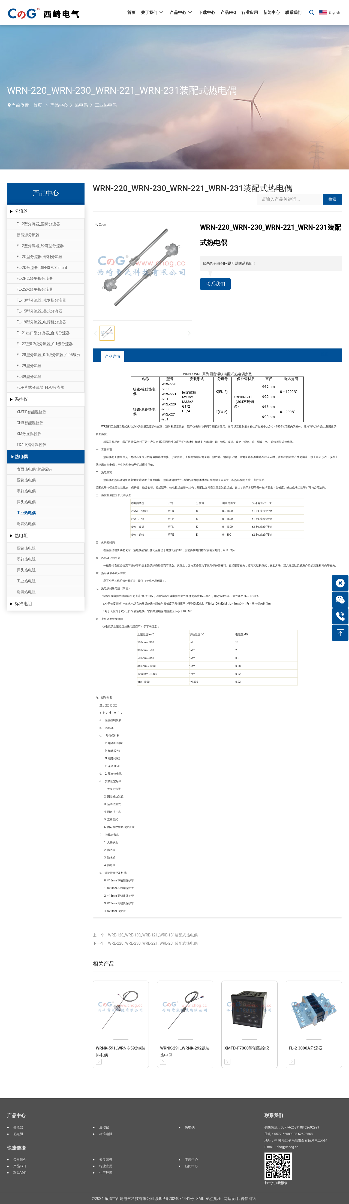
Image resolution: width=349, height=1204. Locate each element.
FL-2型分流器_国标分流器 (38, 224)
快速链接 (16, 1148)
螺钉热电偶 (26, 491)
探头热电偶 (26, 502)
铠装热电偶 (26, 523)
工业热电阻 (26, 581)
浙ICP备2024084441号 (174, 1198)
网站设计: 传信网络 (240, 1198)
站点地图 (213, 1198)
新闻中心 (191, 1166)
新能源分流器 (28, 235)
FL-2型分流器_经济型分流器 (40, 246)
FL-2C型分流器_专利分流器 (39, 256)
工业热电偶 (106, 105)
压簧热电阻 (26, 548)
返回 (320, 356)
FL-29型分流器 (29, 365)
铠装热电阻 (26, 592)
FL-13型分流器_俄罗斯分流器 (41, 300)
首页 (37, 105)
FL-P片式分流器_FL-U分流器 (40, 387)
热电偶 (81, 105)
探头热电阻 (26, 570)
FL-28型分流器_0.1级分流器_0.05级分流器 (48, 356)
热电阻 (21, 535)
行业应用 (105, 1166)
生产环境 (105, 1173)
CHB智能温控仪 (30, 423)
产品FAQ (19, 1166)
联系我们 (216, 284)
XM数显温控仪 (29, 434)
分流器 (21, 211)
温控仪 (21, 399)
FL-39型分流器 (29, 376)
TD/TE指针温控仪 (32, 444)
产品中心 (59, 105)
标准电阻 (23, 603)
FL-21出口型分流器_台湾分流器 (43, 333)
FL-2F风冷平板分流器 (35, 278)
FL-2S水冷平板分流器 (35, 289)
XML (200, 1198)
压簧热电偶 (26, 480)
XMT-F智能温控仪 (31, 412)
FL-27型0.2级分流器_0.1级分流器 (45, 344)
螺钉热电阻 (26, 559)
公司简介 (19, 1159)
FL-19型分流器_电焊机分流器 (41, 322)
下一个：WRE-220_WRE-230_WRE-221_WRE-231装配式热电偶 (145, 943)
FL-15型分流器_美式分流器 (39, 311)
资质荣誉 (105, 1159)
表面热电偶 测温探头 (34, 469)
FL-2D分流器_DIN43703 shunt (42, 267)
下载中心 (191, 1159)
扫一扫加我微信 (275, 1183)
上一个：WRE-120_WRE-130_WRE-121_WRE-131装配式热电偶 (145, 935)
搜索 (332, 199)
